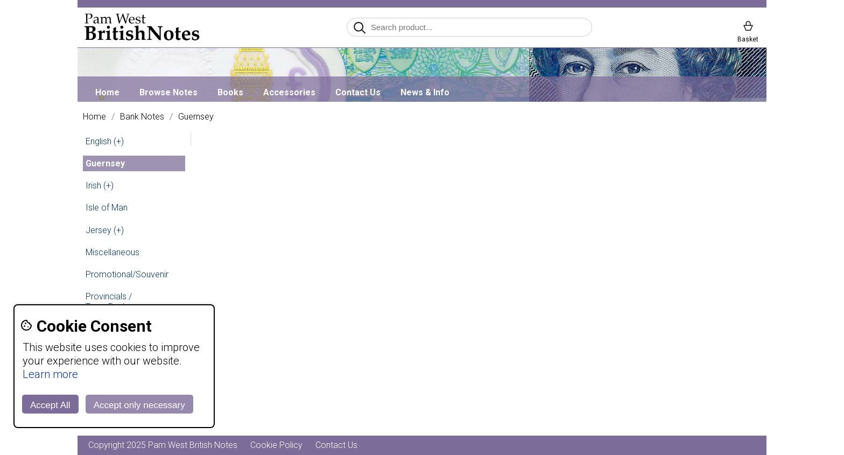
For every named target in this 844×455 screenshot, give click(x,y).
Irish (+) (100, 185)
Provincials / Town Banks (109, 301)
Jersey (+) (105, 230)
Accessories (289, 92)
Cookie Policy (276, 445)
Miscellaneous (112, 252)
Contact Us (358, 92)
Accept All (50, 405)
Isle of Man (107, 207)
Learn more (50, 374)
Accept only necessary (139, 405)
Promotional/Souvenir (127, 274)
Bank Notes (142, 117)
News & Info (424, 92)
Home (107, 92)
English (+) (105, 141)
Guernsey (196, 117)
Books (230, 92)
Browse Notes (168, 92)
